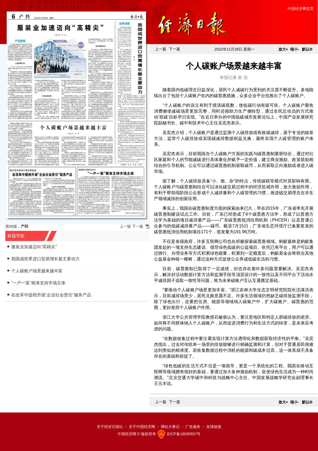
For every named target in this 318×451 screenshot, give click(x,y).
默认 (307, 49)
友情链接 (213, 427)
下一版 (137, 226)
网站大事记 (170, 427)
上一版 (125, 226)
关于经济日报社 (110, 427)
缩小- (294, 49)
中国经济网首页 (301, 8)
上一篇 (160, 49)
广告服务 (192, 427)
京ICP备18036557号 (183, 434)
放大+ (283, 49)
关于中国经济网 (142, 427)
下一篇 (174, 49)
